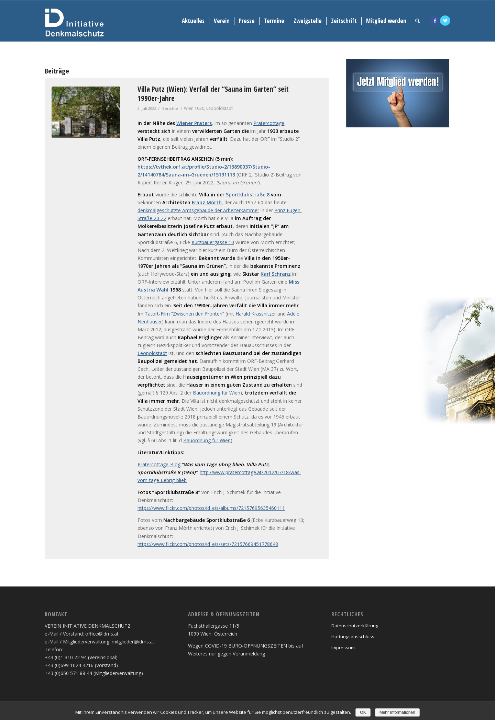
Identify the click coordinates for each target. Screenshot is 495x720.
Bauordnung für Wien (216, 392)
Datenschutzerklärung (354, 625)
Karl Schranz (276, 274)
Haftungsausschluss (352, 636)
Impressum (343, 647)
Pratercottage (268, 123)
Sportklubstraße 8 (248, 194)
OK (363, 712)
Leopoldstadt (152, 353)
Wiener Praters (194, 123)
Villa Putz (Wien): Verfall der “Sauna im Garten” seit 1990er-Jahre (213, 93)
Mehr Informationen (397, 712)
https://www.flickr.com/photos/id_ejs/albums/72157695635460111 (211, 508)
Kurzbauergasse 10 (212, 242)
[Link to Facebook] (435, 20)
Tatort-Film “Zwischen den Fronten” (184, 313)
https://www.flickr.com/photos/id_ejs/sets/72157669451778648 (208, 544)
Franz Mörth (207, 202)
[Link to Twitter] (445, 20)
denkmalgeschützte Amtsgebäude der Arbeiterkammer (198, 210)
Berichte (170, 108)
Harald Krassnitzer (255, 313)
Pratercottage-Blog (159, 464)
